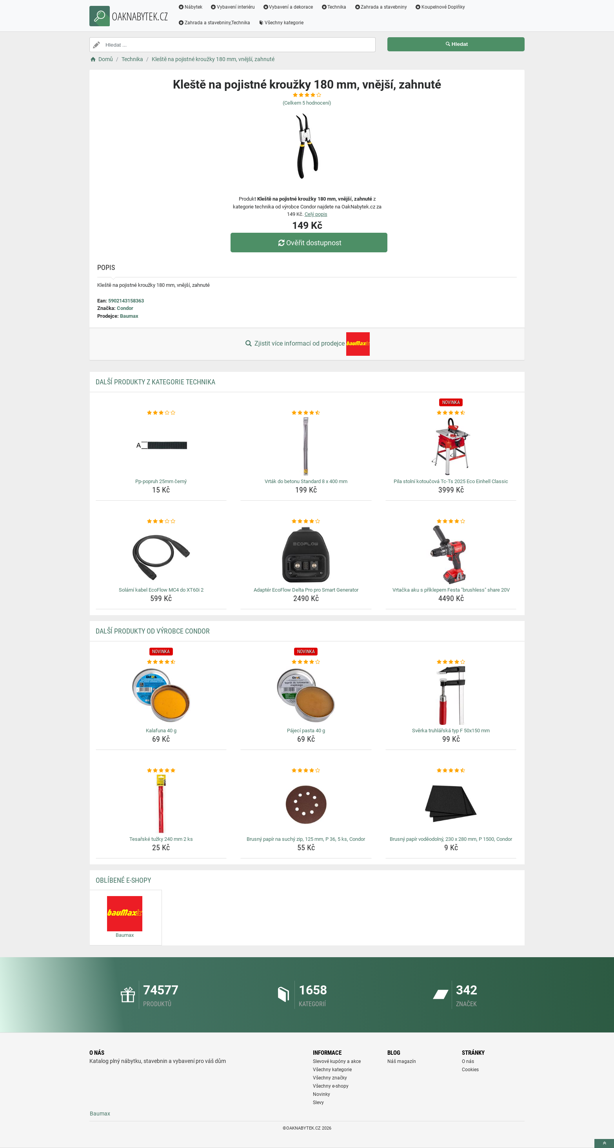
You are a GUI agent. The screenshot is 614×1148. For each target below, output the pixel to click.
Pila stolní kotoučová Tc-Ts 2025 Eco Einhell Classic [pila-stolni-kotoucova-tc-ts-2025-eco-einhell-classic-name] (451, 481)
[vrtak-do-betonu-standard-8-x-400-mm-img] (306, 446)
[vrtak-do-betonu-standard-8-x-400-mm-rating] (306, 413)
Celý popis (316, 214)
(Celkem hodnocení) (307, 103)
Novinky (321, 1094)
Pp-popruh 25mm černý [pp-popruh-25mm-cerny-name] (161, 481)
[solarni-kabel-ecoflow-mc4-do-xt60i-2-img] (161, 554)
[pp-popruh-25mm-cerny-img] (161, 446)
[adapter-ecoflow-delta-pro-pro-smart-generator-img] (306, 554)
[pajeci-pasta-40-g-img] (306, 695)
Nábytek (190, 7)
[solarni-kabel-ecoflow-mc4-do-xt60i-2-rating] (161, 521)
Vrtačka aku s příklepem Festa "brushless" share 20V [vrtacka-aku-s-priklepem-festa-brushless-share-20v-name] (451, 590)
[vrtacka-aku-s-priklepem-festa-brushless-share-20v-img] (451, 554)
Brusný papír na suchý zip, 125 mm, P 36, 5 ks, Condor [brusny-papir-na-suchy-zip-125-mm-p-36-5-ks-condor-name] (306, 839)
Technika (333, 7)
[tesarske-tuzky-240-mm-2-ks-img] (161, 804)
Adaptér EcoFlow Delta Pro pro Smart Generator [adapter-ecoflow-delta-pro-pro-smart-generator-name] (306, 590)
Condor (125, 308)
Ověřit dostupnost (309, 242)
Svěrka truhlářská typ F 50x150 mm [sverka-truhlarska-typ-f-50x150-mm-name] (451, 730)
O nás (468, 1061)
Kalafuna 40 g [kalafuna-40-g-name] (161, 730)
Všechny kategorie (280, 22)
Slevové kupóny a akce (337, 1061)
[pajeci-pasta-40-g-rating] (306, 662)
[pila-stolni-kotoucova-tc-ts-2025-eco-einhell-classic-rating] (451, 413)
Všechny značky (330, 1078)
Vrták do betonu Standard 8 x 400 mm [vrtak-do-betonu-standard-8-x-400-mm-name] (306, 481)
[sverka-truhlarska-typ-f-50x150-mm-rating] (451, 662)
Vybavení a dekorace (288, 7)
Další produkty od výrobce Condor (153, 631)
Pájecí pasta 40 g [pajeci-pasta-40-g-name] (306, 730)
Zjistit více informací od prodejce (307, 344)
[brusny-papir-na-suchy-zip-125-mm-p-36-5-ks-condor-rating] (306, 771)
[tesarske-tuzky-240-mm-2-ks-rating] (161, 771)
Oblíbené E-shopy (123, 880)
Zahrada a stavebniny (380, 7)
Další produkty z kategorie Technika (155, 382)
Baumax (129, 316)
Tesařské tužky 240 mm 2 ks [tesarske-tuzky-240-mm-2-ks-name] (161, 839)
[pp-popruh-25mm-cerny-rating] (161, 413)
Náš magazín (401, 1061)
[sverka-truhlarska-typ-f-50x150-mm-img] (451, 695)
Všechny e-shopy (331, 1086)
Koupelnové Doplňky (440, 7)
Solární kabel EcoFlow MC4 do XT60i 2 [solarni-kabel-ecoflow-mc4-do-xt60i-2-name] (161, 590)
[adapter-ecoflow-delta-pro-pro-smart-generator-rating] (306, 521)
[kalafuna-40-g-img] (161, 695)
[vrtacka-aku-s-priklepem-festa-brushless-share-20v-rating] (451, 521)
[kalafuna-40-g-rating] (161, 662)
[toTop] (604, 1143)
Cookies (470, 1069)
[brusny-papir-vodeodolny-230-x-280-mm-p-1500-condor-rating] (451, 771)
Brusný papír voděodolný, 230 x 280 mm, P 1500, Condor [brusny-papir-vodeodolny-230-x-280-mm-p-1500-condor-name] (451, 839)
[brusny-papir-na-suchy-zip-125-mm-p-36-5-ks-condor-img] (306, 804)
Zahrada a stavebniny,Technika (214, 22)
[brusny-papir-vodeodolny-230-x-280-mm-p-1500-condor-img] (451, 804)
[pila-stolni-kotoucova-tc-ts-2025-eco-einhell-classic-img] (451, 446)
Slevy (318, 1102)
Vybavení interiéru (232, 7)
